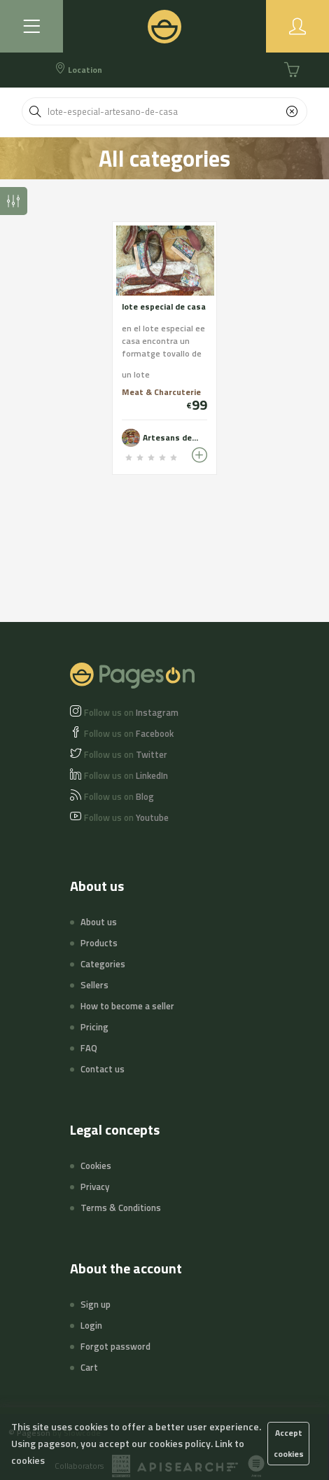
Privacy (94, 1187)
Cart (89, 1367)
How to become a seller (127, 1006)
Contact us (102, 1069)
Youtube (126, 817)
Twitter (125, 754)
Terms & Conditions (120, 1208)
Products (99, 943)
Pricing (94, 1027)
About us (98, 922)
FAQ (88, 1048)
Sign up (95, 1304)
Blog (119, 796)
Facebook (129, 733)
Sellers (94, 985)
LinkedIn (126, 775)
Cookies (95, 1166)
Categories (102, 964)
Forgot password (115, 1346)
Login (91, 1325)
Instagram (131, 712)
